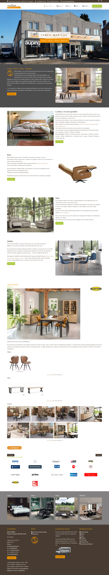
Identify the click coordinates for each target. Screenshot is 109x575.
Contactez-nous (11, 94)
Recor (45, 163)
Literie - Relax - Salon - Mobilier (54, 41)
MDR (52, 256)
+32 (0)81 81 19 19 (41, 1)
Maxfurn (48, 256)
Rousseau (63, 126)
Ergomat (92, 124)
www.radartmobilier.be (12, 554)
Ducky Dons (87, 124)
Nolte (8, 258)
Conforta (39, 163)
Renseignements (60, 556)
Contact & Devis (97, 6)
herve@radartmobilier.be (68, 1)
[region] (54, 37)
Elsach (96, 124)
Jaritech (57, 126)
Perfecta (12, 258)
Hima (61, 212)
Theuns (21, 258)
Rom (67, 212)
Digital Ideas (22, 570)
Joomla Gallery (49, 374)
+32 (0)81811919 (13, 548)
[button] (2, 37)
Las (63, 212)
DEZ (43, 163)
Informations (59, 141)
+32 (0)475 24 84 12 (54, 1)
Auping (81, 124)
